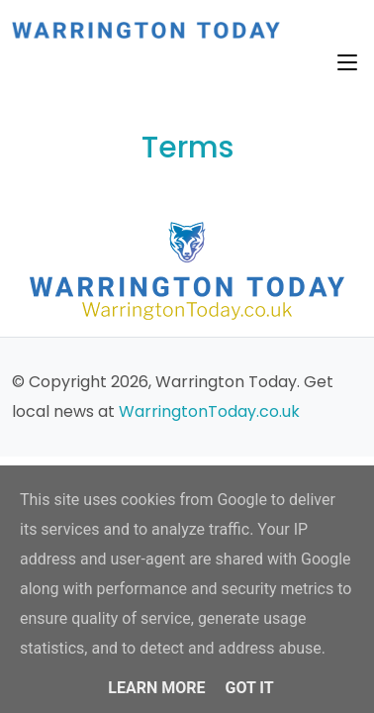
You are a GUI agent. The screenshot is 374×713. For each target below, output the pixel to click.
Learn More (156, 687)
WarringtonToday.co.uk (209, 411)
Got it (249, 687)
